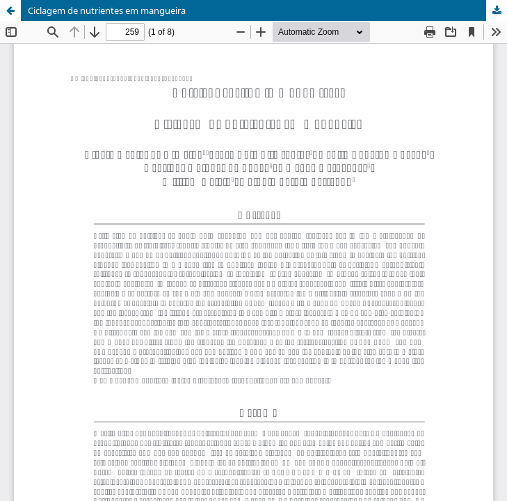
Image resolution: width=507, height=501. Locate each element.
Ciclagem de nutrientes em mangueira (107, 10)
